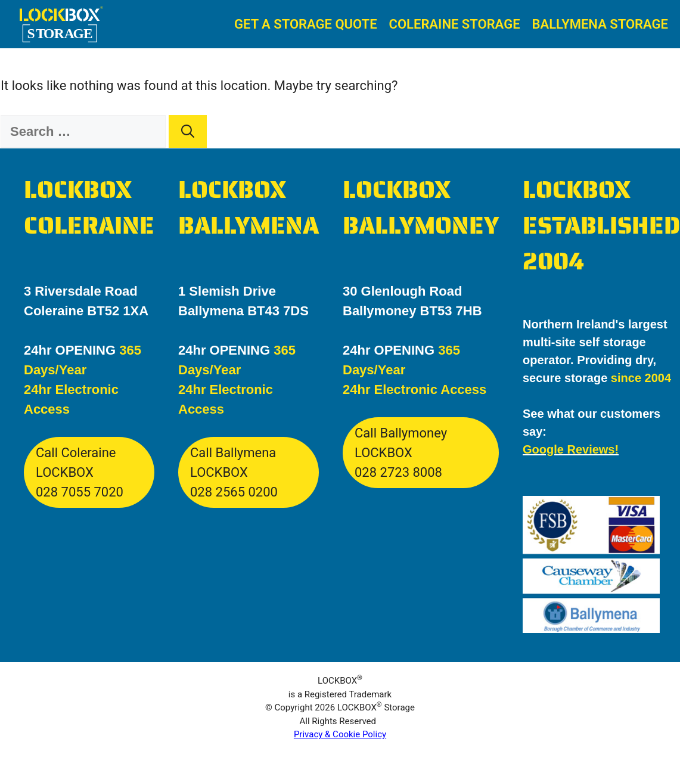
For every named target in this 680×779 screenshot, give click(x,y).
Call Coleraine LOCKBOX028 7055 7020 (79, 472)
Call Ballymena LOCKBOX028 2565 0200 (234, 472)
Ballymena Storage (600, 24)
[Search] (188, 131)
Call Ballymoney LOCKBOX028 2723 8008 (401, 453)
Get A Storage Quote (305, 24)
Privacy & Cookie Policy (340, 734)
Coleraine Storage (454, 24)
